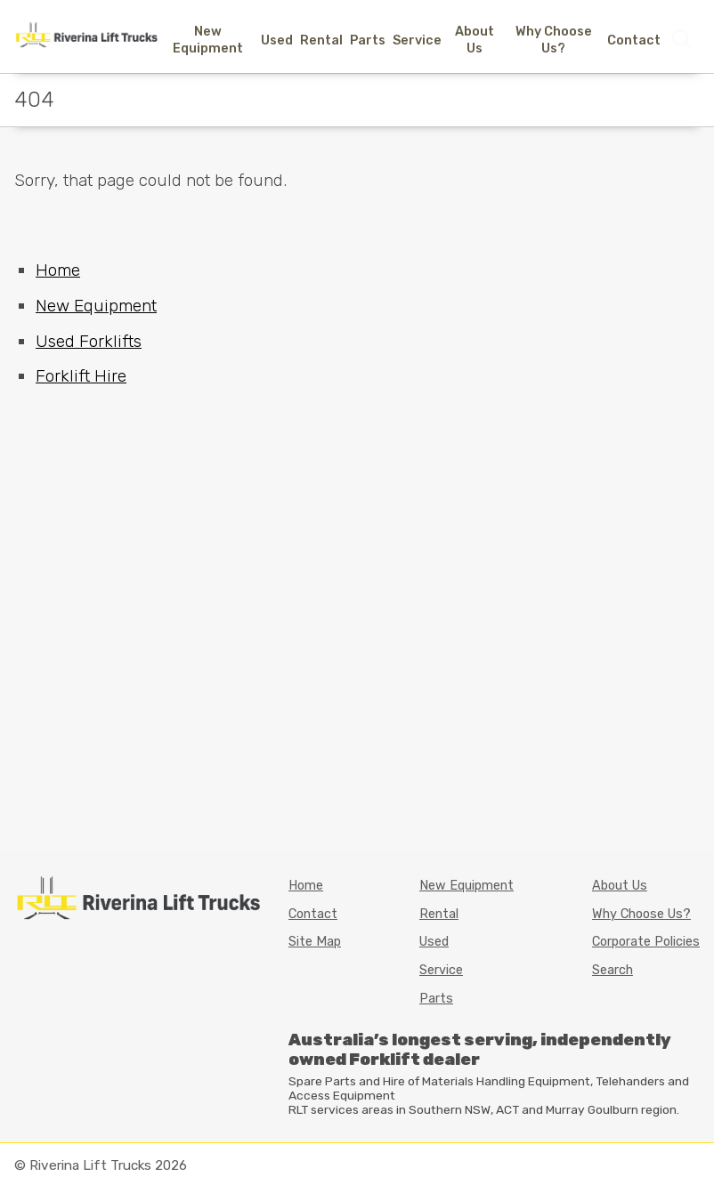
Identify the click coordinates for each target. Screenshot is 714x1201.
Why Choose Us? (553, 40)
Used (277, 40)
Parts (367, 40)
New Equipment (208, 40)
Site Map (314, 941)
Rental (321, 40)
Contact (634, 40)
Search (612, 970)
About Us (474, 40)
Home (58, 270)
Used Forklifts (89, 341)
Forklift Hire (81, 376)
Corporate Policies (646, 941)
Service (417, 40)
